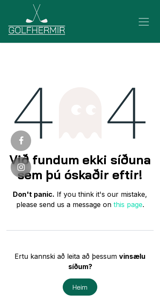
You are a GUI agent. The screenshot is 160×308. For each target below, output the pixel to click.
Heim (80, 287)
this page (128, 204)
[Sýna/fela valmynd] (144, 21)
